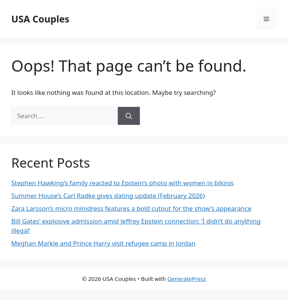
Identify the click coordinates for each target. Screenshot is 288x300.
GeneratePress (186, 278)
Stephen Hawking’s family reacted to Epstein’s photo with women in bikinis (122, 182)
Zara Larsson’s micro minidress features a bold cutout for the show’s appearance (131, 208)
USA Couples (40, 18)
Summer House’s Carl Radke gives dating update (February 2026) (108, 195)
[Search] (129, 116)
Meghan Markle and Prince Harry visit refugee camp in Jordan (103, 243)
